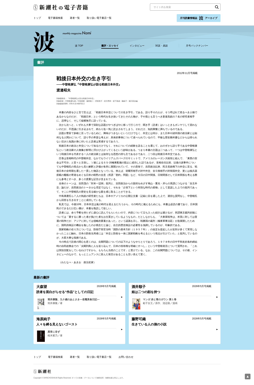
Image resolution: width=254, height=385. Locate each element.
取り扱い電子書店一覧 (99, 17)
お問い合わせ (126, 356)
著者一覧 (75, 17)
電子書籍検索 (55, 17)
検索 (217, 7)
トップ (37, 17)
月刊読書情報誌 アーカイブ (198, 18)
